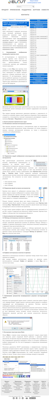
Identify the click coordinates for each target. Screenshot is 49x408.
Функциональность (38, 74)
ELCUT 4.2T (33, 68)
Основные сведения (39, 83)
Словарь (27, 391)
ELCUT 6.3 (33, 40)
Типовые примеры (18, 386)
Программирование (38, 78)
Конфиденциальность (35, 396)
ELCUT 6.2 (33, 42)
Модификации (38, 24)
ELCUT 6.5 (33, 32)
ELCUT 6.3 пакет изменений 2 (39, 36)
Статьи (44, 386)
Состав (39, 76)
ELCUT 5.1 (33, 66)
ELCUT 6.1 (33, 44)
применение (15, 10)
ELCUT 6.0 (33, 45)
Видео (36, 391)
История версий (38, 27)
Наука (18, 385)
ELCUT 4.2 (33, 70)
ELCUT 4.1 (33, 72)
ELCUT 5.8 (33, 51)
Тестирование (27, 392)
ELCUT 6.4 (33, 34)
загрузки (36, 10)
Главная (5, 19)
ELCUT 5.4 (33, 60)
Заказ (38, 20)
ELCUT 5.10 (33, 47)
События (43, 385)
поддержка (26, 10)
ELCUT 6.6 (33, 31)
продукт (5, 10)
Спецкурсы (38, 80)
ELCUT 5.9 (33, 49)
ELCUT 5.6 (33, 57)
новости (45, 10)
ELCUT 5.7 (33, 53)
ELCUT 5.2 (33, 64)
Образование (18, 384)
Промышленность (18, 382)
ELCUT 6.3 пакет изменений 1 (39, 38)
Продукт (11, 19)
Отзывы (18, 388)
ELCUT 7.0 (33, 29)
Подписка (43, 388)
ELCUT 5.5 (33, 59)
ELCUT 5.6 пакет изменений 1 (39, 55)
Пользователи (18, 389)
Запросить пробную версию (39, 22)
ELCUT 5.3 (33, 62)
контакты (25, 14)
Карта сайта (27, 396)
